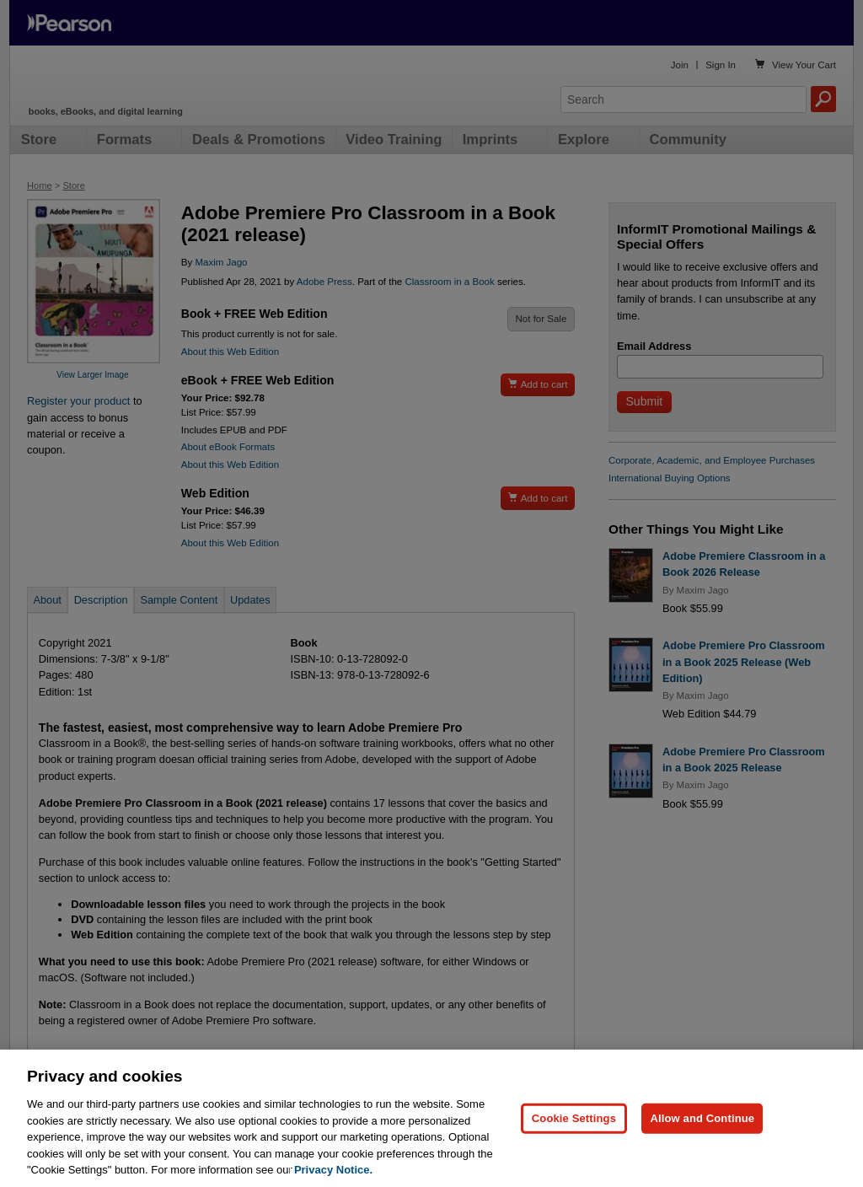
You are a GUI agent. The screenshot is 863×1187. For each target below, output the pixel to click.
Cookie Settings (574, 1146)
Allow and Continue (702, 1146)
